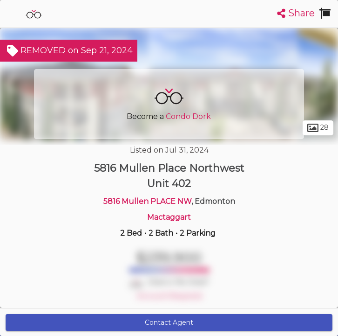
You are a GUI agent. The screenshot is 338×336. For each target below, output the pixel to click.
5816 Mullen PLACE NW (147, 201)
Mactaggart (169, 217)
